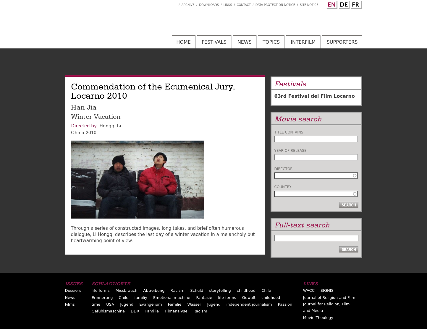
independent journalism (249, 304)
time (96, 304)
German (343, 4)
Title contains (288, 132)
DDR (135, 311)
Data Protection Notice (275, 4)
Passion (285, 304)
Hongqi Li (110, 125)
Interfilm (303, 42)
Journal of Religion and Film (329, 297)
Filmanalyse (176, 311)
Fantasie (204, 297)
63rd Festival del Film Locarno (314, 96)
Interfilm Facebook (174, 3)
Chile (266, 290)
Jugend (126, 304)
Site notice (309, 4)
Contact (243, 4)
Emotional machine (171, 297)
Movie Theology (318, 317)
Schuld (196, 290)
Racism (178, 290)
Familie (175, 304)
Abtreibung (154, 290)
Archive (188, 4)
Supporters (342, 42)
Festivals (214, 42)
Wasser (194, 304)
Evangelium (150, 304)
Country (283, 187)
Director (283, 169)
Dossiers (73, 290)
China (77, 132)
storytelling (220, 290)
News (244, 42)
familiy (140, 297)
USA (110, 304)
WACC (309, 290)
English (331, 4)
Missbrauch (127, 290)
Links (228, 4)
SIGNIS (327, 290)
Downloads (209, 4)
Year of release (290, 151)
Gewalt (248, 297)
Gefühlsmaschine (108, 311)
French (355, 4)
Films (70, 304)
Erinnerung (102, 297)
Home (183, 42)
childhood (246, 290)
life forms (101, 290)
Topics (271, 42)
